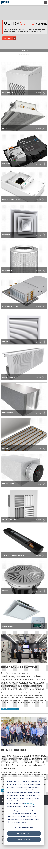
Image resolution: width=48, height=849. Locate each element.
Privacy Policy (29, 804)
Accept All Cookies (24, 833)
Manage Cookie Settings (24, 827)
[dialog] (24, 811)
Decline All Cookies (24, 840)
